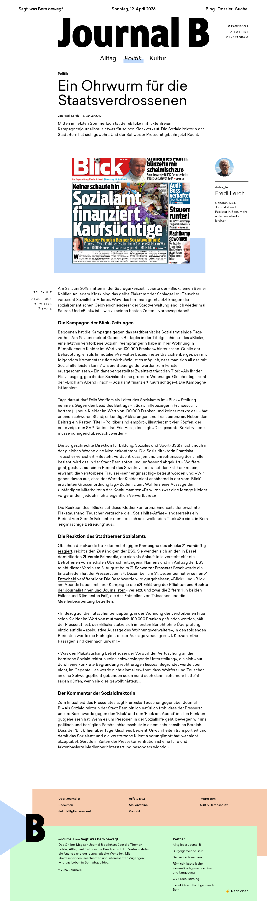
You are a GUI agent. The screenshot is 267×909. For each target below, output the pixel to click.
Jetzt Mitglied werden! (74, 811)
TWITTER (43, 304)
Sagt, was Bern (41, 9)
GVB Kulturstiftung (186, 879)
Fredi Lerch (71, 116)
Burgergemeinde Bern (188, 851)
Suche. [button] (241, 9)
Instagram (237, 37)
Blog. (211, 9)
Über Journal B (69, 798)
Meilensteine (138, 805)
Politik (63, 74)
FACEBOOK (41, 299)
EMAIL (45, 309)
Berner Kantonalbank (187, 857)
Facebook (238, 26)
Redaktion (65, 805)
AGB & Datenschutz (214, 805)
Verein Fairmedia (100, 557)
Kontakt (134, 811)
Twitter (239, 32)
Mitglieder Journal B (187, 844)
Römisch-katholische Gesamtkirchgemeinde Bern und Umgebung (192, 868)
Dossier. (225, 9)
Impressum (208, 798)
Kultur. (158, 59)
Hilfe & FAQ (137, 798)
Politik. (133, 59)
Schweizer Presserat (151, 568)
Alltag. (109, 59)
